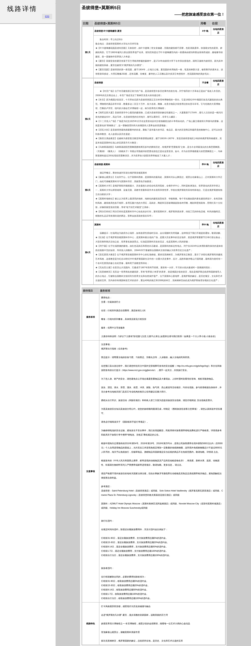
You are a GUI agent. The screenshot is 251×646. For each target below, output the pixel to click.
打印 (47, 16)
